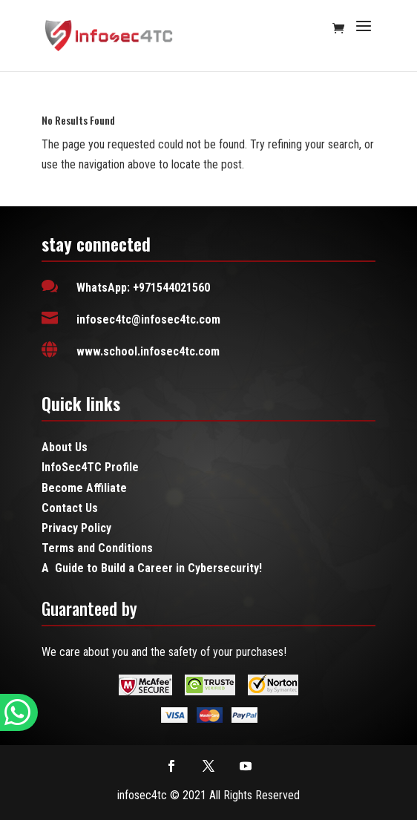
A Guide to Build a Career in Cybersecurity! (152, 568)
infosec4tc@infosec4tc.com (148, 319)
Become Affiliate (84, 488)
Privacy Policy (76, 528)
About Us (65, 447)
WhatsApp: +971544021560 (143, 288)
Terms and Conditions (97, 548)
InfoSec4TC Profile (90, 467)
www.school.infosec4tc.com (148, 351)
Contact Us (70, 508)
